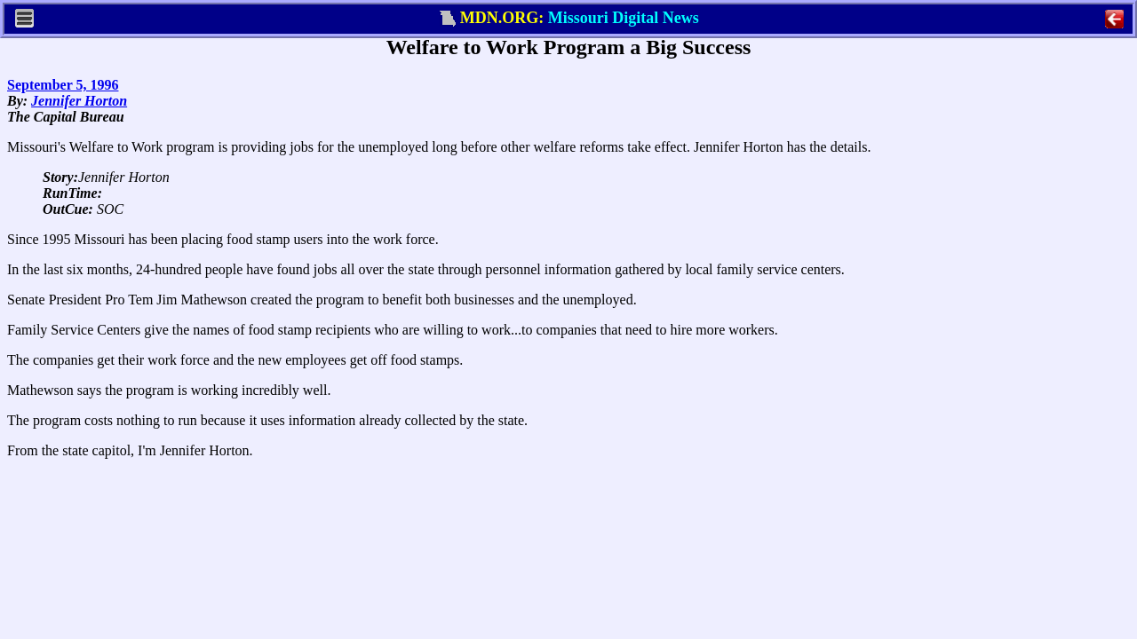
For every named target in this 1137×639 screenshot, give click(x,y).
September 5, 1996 (62, 84)
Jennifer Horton (79, 100)
